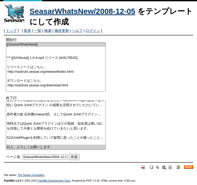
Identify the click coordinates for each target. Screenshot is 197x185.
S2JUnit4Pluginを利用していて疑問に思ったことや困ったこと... (56, 137)
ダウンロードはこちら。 (56, 80)
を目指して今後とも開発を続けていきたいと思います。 (56, 128)
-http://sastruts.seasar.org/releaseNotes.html (56, 72)
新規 (27, 31)
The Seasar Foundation (30, 175)
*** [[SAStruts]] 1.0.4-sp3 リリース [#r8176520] (56, 57)
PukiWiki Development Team (54, 180)
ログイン (93, 31)
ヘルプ (77, 31)
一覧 (37, 31)
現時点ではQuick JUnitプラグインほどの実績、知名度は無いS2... (56, 123)
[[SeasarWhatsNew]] (56, 44)
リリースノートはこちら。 (56, 67)
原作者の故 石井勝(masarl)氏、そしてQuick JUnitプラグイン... (56, 114)
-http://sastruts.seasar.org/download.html (56, 85)
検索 (48, 31)
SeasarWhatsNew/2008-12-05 (82, 11)
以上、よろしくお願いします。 (56, 147)
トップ (11, 31)
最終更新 (62, 31)
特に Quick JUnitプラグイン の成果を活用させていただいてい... (56, 105)
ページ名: (13, 157)
